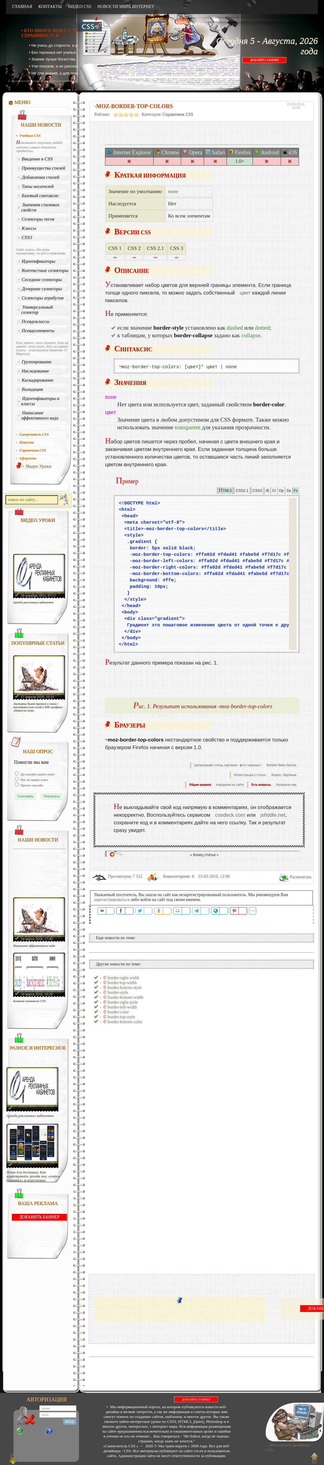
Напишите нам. (286, 785)
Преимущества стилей (43, 168)
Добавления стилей (40, 177)
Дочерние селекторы (42, 288)
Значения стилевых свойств (40, 207)
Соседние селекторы (41, 279)
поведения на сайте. (230, 785)
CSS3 (27, 237)
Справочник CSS (177, 114)
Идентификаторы (38, 261)
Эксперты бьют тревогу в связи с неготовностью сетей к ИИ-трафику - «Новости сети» (38, 707)
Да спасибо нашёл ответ (37, 774)
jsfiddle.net (273, 815)
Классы (29, 228)
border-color (118, 1012)
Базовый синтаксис (40, 195)
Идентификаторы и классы (40, 401)
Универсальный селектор (37, 310)
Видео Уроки (38, 466)
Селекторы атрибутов (42, 297)
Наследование (35, 370)
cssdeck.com (230, 815)
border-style (117, 992)
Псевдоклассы (35, 321)
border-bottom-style (124, 987)
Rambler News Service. (282, 765)
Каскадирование (37, 380)
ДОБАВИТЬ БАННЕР (264, 60)
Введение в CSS (37, 158)
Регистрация (34, 1431)
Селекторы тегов (38, 219)
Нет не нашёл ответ (34, 780)
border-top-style (121, 1017)
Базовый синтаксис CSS (29, 1001)
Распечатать (300, 877)
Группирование (36, 361)
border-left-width (122, 1007)
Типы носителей (37, 186)
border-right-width (123, 978)
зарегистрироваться (112, 899)
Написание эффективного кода (40, 415)
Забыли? (60, 1431)
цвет (245, 293)
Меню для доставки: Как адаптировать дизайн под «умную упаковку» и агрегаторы (33, 1176)
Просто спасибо (31, 785)
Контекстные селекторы (45, 270)
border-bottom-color (124, 1022)
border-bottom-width (125, 997)
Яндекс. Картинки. (284, 775)
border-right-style (122, 1002)
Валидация (32, 389)
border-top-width (122, 982)
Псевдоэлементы (38, 330)
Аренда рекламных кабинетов (33, 602)
